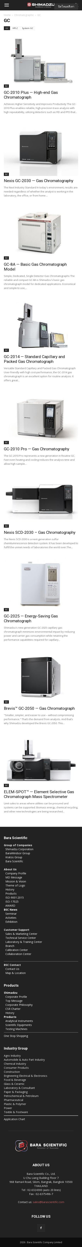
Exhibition (11, 921)
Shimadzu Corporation (19, 849)
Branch (9, 946)
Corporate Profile (16, 997)
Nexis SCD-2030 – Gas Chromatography (39, 532)
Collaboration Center (18, 954)
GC (6, 28)
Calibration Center (16, 950)
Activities (10, 917)
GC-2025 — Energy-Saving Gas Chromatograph (31, 618)
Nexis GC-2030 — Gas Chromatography (38, 180)
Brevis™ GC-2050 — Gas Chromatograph (39, 708)
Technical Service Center (20, 938)
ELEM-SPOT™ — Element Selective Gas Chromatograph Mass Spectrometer (39, 794)
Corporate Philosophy (19, 1005)
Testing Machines (16, 1029)
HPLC (15, 28)
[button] (6, 5)
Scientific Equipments (18, 1025)
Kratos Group (13, 857)
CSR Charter (12, 1009)
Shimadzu (10, 992)
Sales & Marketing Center (21, 934)
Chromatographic (24, 15)
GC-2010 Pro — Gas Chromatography (36, 449)
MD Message (13, 877)
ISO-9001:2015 (14, 897)
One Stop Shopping (16, 1036)
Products (11, 893)
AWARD (10, 905)
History (9, 889)
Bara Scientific (14, 861)
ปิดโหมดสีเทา (66, 6)
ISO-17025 (12, 901)
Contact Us (12, 969)
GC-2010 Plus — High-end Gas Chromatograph (31, 95)
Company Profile (15, 873)
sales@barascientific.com (48, 1202)
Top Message (14, 1001)
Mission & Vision (15, 881)
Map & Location (15, 973)
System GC (27, 28)
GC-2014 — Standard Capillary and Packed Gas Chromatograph (34, 359)
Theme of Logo (15, 885)
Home (7, 15)
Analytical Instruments (19, 1021)
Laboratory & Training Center (23, 942)
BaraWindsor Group (17, 853)
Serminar (11, 913)
